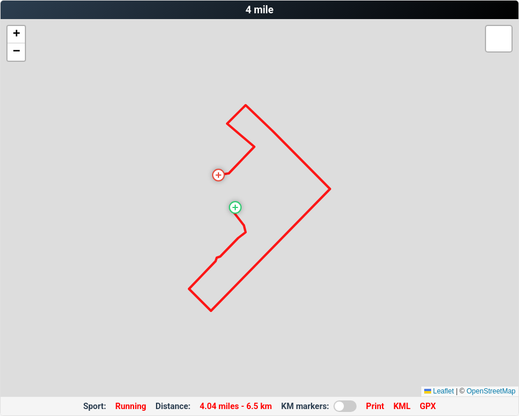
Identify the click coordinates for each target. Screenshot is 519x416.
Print (375, 406)
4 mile (260, 10)
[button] (235, 207)
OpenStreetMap (491, 391)
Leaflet (439, 391)
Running (131, 406)
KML (402, 406)
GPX (428, 406)
